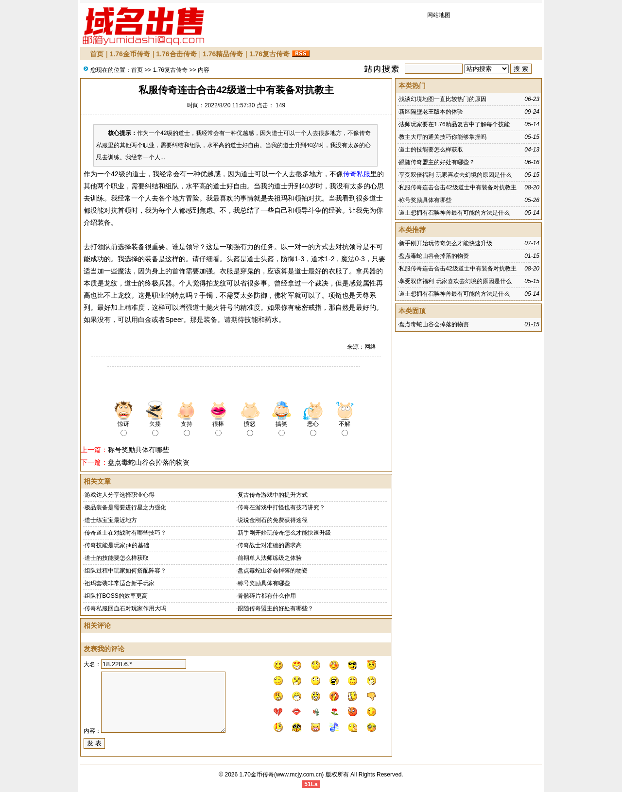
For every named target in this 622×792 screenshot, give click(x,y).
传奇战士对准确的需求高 (270, 545)
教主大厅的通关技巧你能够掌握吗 (442, 137)
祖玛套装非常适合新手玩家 (120, 583)
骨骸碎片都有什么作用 (267, 595)
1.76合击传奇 (176, 54)
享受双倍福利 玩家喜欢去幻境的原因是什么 (455, 174)
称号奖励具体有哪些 (138, 450)
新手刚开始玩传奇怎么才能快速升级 (284, 532)
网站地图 (438, 15)
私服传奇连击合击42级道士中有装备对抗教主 (457, 187)
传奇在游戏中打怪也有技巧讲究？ (281, 507)
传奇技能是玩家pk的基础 (117, 545)
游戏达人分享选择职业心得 (120, 494)
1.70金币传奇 (257, 774)
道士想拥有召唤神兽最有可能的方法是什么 (454, 212)
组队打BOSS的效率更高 (116, 595)
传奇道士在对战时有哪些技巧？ (125, 532)
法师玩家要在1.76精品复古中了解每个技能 (454, 124)
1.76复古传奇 (269, 54)
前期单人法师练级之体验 (270, 558)
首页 (97, 54)
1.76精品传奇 (223, 54)
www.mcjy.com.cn (299, 774)
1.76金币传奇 (130, 54)
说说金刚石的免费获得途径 (273, 520)
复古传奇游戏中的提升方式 (273, 494)
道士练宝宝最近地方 (111, 520)
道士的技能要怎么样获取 (117, 558)
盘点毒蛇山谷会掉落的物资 (149, 462)
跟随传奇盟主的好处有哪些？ (275, 608)
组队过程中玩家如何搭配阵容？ (125, 570)
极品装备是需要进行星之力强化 (125, 507)
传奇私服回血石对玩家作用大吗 (125, 608)
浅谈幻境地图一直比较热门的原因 (442, 99)
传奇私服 (356, 174)
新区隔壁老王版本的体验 (431, 111)
